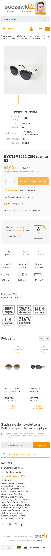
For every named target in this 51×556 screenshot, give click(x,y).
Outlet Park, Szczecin (12, 518)
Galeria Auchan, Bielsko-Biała (15, 505)
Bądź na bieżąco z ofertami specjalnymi (24, 426)
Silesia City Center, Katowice (15, 499)
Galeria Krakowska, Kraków (14, 507)
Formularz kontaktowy (12, 467)
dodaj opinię (34, 210)
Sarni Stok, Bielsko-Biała (13, 502)
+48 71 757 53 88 (12, 471)
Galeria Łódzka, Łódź (11, 513)
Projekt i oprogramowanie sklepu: (25, 541)
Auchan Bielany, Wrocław (13, 486)
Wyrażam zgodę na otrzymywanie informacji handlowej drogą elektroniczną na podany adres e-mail (26, 436)
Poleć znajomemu (13, 204)
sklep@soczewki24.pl (14, 475)
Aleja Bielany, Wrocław (12, 483)
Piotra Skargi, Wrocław (12, 497)
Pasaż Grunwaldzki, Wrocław (15, 491)
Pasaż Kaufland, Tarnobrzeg (15, 510)
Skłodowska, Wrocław (11, 494)
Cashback (13, 190)
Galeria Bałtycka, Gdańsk (13, 515)
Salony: (8, 480)
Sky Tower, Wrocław (10, 488)
